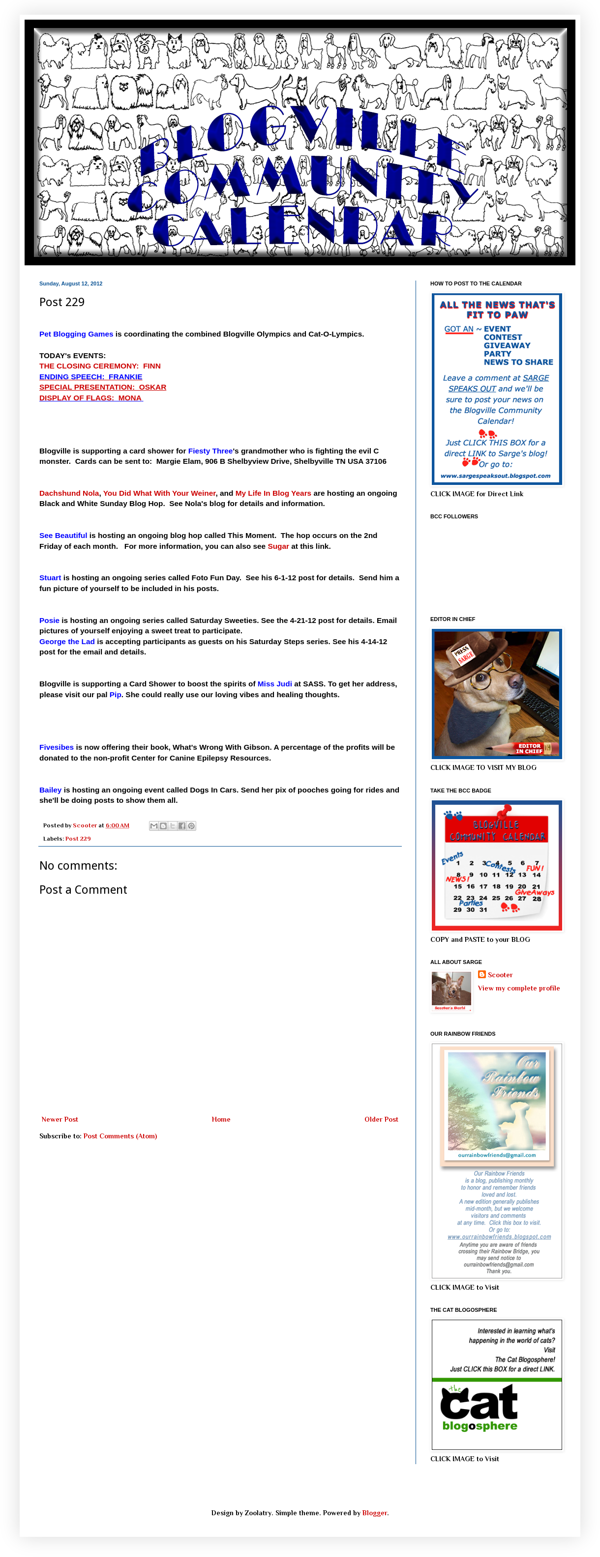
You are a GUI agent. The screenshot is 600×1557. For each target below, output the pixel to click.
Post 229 (78, 838)
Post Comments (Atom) (120, 1136)
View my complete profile (519, 988)
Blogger (374, 1513)
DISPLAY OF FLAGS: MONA (90, 398)
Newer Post (60, 1119)
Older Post (381, 1119)
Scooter (500, 975)
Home (221, 1119)
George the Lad (67, 641)
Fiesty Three (210, 451)
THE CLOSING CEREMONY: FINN (100, 366)
